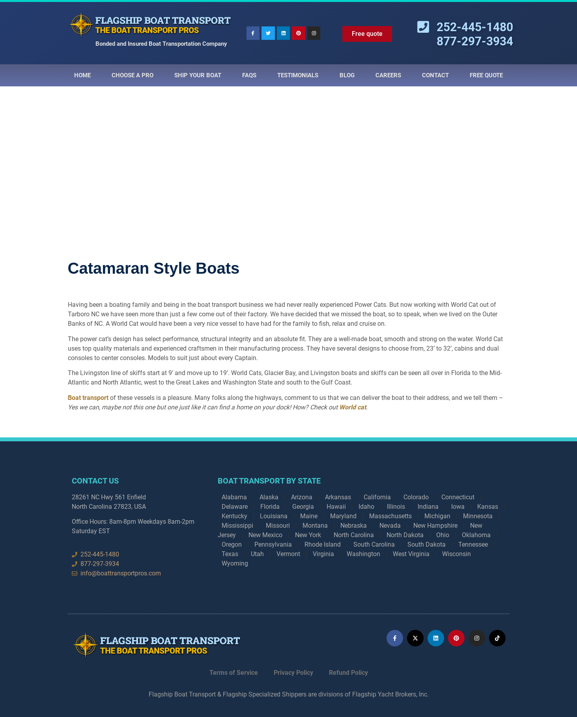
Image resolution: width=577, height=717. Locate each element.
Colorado (416, 497)
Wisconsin (456, 554)
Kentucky (234, 516)
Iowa (458, 506)
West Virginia (411, 554)
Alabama (234, 497)
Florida (270, 506)
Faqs (249, 75)
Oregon (232, 544)
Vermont (288, 554)
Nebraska (353, 525)
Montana (315, 525)
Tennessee (473, 544)
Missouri (278, 525)
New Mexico (265, 535)
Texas (230, 554)
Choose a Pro (132, 75)
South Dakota (426, 544)
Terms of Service (233, 672)
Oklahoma (476, 535)
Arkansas (338, 497)
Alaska (269, 497)
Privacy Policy (293, 672)
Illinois (396, 506)
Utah (257, 554)
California (377, 497)
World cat (352, 407)
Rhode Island (322, 544)
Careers (388, 75)
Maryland (343, 516)
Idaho (366, 506)
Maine (308, 516)
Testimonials (297, 75)
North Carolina (354, 535)
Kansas (487, 506)
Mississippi (237, 525)
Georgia (303, 506)
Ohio (442, 535)
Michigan (437, 516)
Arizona (301, 497)
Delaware (235, 506)
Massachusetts (390, 516)
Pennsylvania (273, 544)
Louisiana (274, 516)
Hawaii (336, 506)
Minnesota (478, 516)
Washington (363, 554)
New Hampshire (435, 525)
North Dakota (405, 535)
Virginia (323, 554)
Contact (435, 75)
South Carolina (374, 544)
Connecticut (457, 497)
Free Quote (486, 75)
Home (82, 75)
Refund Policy (348, 672)
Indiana (428, 506)
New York (308, 535)
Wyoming (235, 563)
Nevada (390, 525)
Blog (347, 75)
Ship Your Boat (197, 75)
